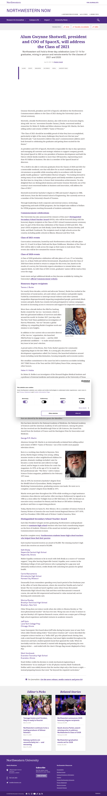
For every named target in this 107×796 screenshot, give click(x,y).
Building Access (61, 772)
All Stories (84, 14)
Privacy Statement (62, 782)
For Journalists (92, 2)
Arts (67, 27)
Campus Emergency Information (65, 775)
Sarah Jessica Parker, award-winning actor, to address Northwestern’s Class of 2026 (69, 730)
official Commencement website (44, 279)
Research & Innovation (16, 20)
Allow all (77, 413)
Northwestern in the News (70, 14)
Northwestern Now (29, 11)
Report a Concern (61, 785)
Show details (83, 408)
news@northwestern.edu (15, 782)
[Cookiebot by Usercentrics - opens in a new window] (82, 381)
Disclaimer (97, 793)
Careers (59, 777)
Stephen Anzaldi (58, 62)
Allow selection (53, 413)
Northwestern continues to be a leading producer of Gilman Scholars (36, 730)
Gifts (96, 27)
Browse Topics (95, 14)
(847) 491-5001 (13, 777)
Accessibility (60, 769)
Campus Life (35, 20)
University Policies (62, 787)
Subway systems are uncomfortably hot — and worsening (33, 742)
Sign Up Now (41, 775)
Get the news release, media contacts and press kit (61, 679)
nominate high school (38, 525)
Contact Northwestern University (65, 780)
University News (62, 20)
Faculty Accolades (82, 27)
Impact (48, 20)
